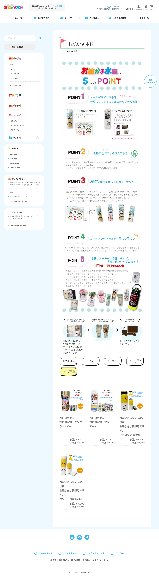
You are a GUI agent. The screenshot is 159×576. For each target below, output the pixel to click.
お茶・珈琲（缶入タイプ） (19, 201)
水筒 (11, 64)
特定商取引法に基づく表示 (69, 560)
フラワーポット (15, 130)
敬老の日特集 (14, 163)
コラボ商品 (14, 78)
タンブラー (14, 69)
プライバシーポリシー (101, 560)
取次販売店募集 (45, 553)
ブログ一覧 (120, 553)
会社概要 (52, 560)
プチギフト (17, 138)
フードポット (14, 73)
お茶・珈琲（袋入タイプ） (19, 196)
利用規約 (86, 560)
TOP (61, 51)
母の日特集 (13, 158)
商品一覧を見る (17, 47)
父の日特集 (13, 154)
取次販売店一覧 (69, 553)
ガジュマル (14, 121)
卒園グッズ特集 (15, 167)
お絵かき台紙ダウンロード (19, 225)
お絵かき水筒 (72, 51)
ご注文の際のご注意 (95, 553)
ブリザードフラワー (17, 125)
